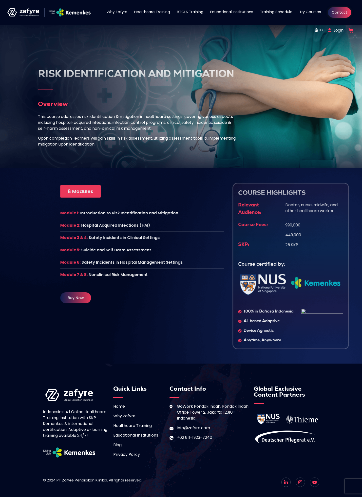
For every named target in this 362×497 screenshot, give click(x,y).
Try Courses (310, 11)
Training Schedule (276, 11)
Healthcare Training (152, 11)
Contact (339, 12)
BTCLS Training (190, 11)
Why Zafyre (117, 11)
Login (338, 30)
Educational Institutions (231, 11)
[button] (284, 191)
